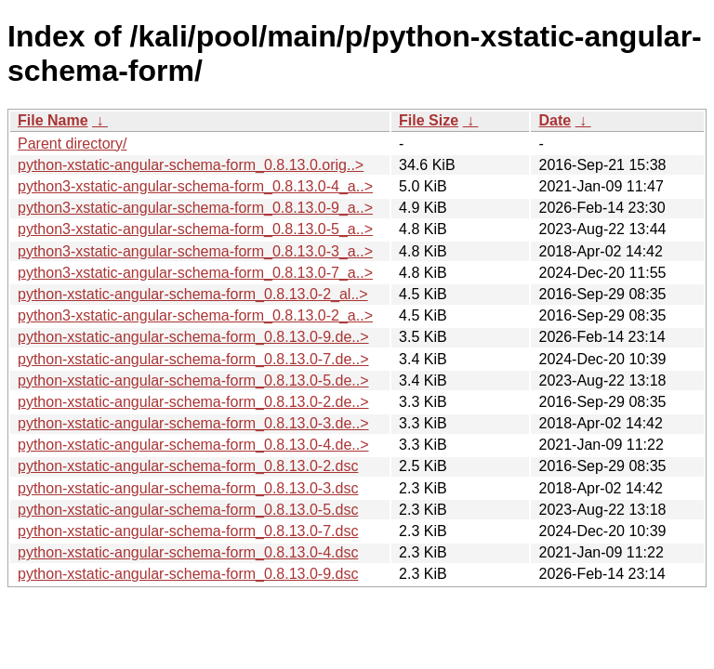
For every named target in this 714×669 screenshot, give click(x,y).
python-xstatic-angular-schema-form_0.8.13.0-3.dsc (188, 488)
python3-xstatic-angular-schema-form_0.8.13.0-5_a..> (195, 229)
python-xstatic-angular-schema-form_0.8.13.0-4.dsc (188, 552)
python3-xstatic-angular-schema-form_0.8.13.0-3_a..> (195, 251)
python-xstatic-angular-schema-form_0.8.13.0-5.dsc (188, 510)
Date (554, 120)
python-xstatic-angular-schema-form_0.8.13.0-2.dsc (188, 466)
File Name (53, 120)
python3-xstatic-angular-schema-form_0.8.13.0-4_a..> (195, 186)
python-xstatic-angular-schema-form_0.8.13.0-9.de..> (193, 337)
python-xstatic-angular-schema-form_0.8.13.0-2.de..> (193, 402)
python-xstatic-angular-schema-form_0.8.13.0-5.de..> (193, 380)
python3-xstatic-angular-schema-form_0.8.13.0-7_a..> (195, 273)
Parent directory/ (72, 143)
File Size (428, 120)
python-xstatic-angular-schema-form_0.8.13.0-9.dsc (188, 574)
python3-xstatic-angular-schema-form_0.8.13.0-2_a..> (195, 315)
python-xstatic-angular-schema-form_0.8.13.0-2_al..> (193, 294)
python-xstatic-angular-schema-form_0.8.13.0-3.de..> (193, 423)
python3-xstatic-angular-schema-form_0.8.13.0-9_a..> (195, 208)
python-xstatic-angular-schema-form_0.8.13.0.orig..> (191, 165)
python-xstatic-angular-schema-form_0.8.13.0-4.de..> (193, 445)
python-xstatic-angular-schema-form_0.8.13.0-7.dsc (188, 531)
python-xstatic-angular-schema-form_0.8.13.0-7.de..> (193, 359)
